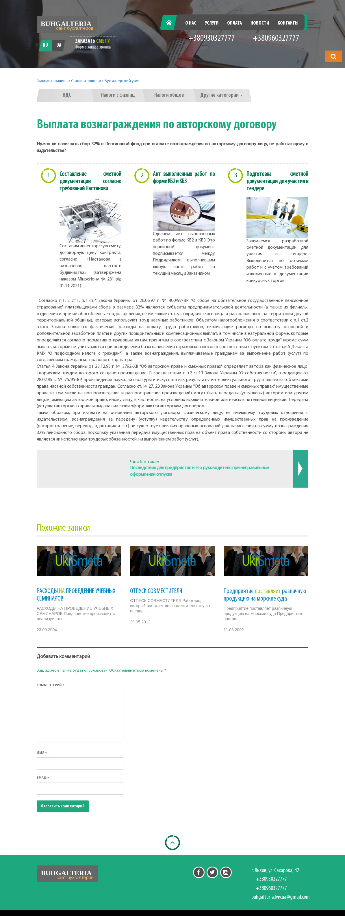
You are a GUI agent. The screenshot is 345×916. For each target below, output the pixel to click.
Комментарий (51, 685)
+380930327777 (211, 38)
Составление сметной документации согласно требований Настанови (90, 181)
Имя (42, 753)
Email (43, 778)
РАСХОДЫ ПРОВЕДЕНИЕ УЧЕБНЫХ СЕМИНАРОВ (76, 595)
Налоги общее (169, 95)
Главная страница (52, 81)
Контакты (288, 23)
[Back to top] (172, 842)
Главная (171, 23)
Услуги (211, 23)
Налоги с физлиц (118, 95)
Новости (260, 23)
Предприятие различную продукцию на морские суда (265, 595)
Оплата (234, 23)
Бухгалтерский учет (122, 81)
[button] (333, 56)
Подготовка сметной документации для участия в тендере (277, 181)
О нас (190, 23)
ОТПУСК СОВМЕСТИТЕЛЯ (156, 591)
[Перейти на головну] (67, 24)
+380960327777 (276, 38)
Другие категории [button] (221, 95)
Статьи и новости (86, 81)
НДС (67, 95)
